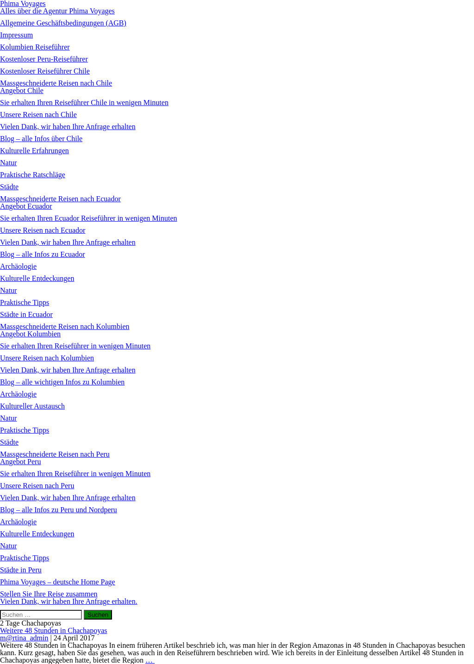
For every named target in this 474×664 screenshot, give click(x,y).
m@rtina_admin (24, 638)
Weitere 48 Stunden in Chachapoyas (53, 630)
